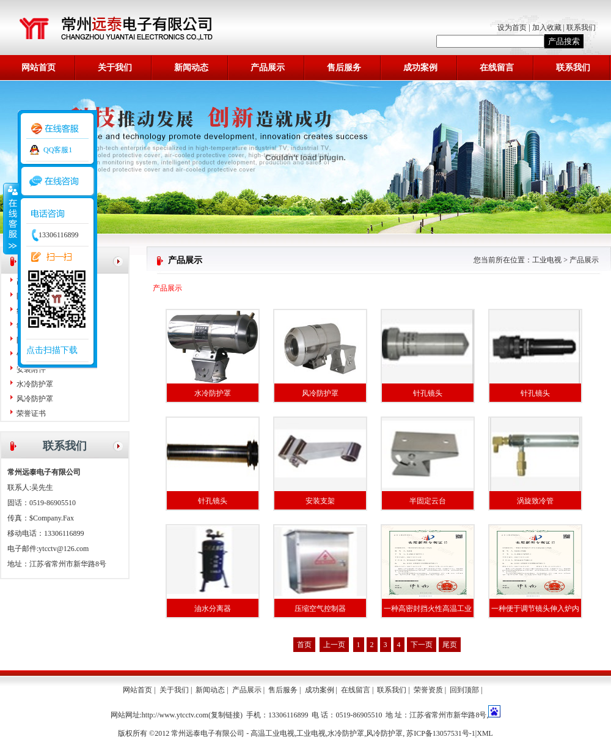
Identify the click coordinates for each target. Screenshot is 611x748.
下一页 (422, 644)
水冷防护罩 (34, 384)
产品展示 (268, 67)
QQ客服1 (57, 150)
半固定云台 (427, 501)
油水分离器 (212, 608)
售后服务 (344, 67)
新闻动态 (191, 67)
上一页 (334, 644)
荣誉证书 (31, 413)
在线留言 (497, 67)
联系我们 (581, 27)
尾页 (449, 644)
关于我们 (115, 67)
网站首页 (38, 67)
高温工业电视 (273, 733)
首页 (304, 644)
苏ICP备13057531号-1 (440, 733)
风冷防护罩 (34, 398)
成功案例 (420, 67)
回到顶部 (464, 690)
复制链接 (225, 715)
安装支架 (320, 501)
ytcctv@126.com (63, 548)
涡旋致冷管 (535, 501)
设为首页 (513, 27)
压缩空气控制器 (320, 608)
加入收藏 (547, 27)
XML (485, 733)
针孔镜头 (427, 393)
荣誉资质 (428, 690)
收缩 (10, 218)
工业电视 (547, 260)
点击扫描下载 (52, 350)
